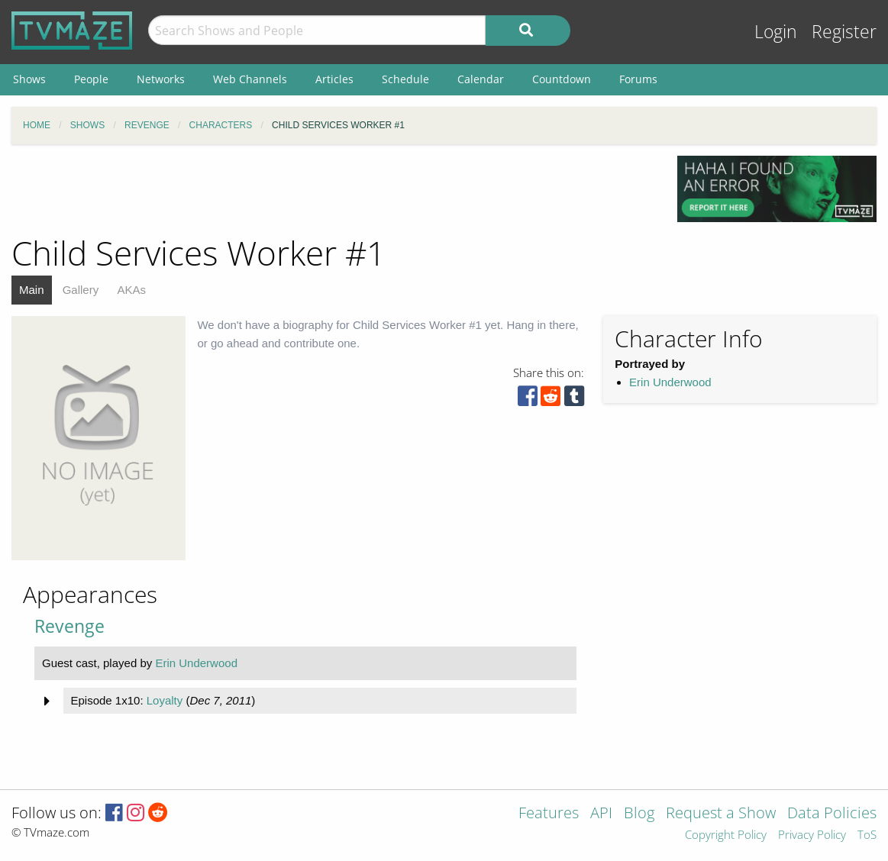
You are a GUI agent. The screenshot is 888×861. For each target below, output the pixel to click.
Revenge (69, 626)
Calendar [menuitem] (480, 79)
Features (548, 814)
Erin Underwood (670, 382)
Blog (639, 814)
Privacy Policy (812, 835)
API (601, 814)
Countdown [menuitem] (561, 79)
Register (844, 32)
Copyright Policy (726, 835)
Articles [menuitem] (334, 79)
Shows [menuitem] (29, 79)
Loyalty (165, 700)
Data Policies (832, 814)
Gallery (81, 289)
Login (775, 32)
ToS (867, 835)
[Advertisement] (333, 190)
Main (31, 289)
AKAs (131, 289)
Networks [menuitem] (161, 79)
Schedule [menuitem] (405, 79)
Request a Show (721, 814)
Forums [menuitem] (638, 79)
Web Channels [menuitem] (250, 79)
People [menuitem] (91, 79)
